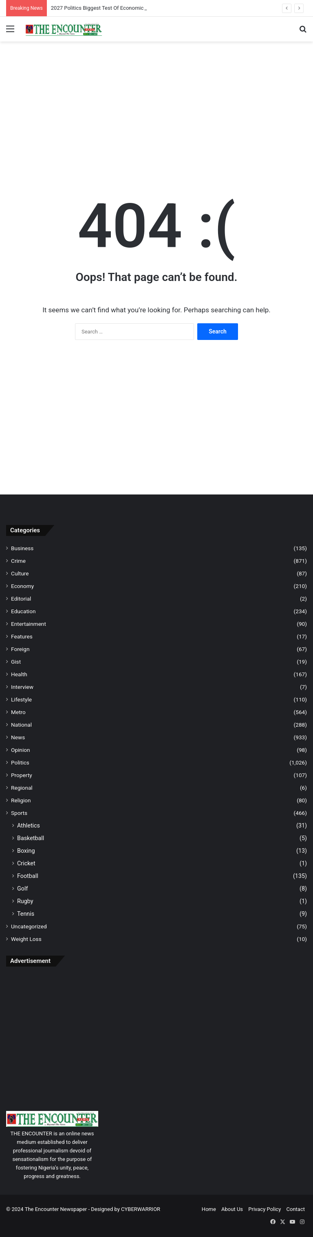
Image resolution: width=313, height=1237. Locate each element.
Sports (19, 813)
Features (22, 636)
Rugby (25, 901)
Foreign (20, 649)
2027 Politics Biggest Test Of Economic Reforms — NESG (118, 8)
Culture (20, 573)
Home (209, 1209)
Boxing (26, 850)
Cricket (26, 863)
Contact (296, 1209)
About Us (232, 1209)
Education (23, 611)
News (18, 737)
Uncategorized (29, 926)
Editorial (21, 598)
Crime (18, 561)
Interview (22, 687)
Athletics (28, 825)
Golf (22, 888)
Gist (16, 661)
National (21, 724)
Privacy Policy (264, 1209)
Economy (22, 586)
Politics (20, 762)
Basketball (30, 838)
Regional (22, 787)
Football (27, 876)
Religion (21, 800)
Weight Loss (26, 939)
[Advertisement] (156, 106)
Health (19, 674)
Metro (18, 712)
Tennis (25, 913)
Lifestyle (21, 699)
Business (22, 548)
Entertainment (28, 624)
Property (21, 775)
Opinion (20, 750)
